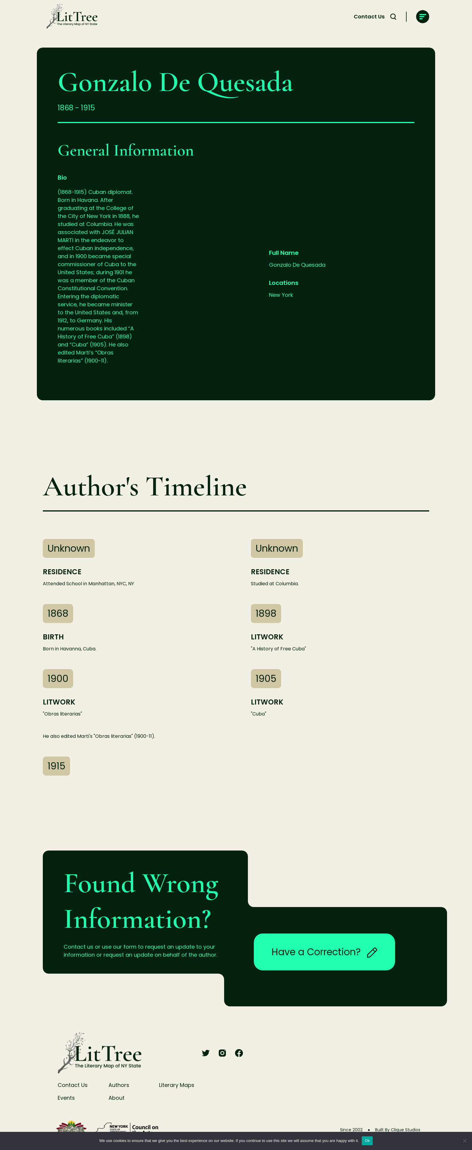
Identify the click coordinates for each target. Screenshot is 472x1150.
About (116, 1098)
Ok (367, 1140)
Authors (118, 1085)
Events (66, 1098)
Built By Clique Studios (397, 1130)
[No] (465, 1141)
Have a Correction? (324, 952)
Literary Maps (176, 1085)
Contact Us (369, 16)
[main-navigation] (422, 16)
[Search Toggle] (393, 16)
